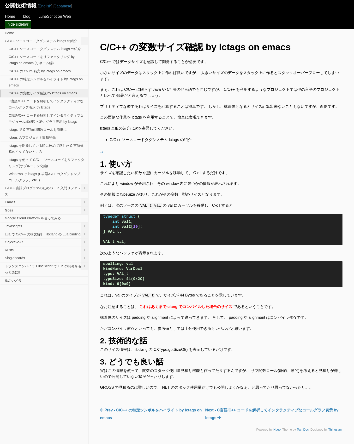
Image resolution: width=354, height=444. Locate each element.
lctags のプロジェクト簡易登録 (32, 137)
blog (26, 16)
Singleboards (46, 258)
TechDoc (303, 429)
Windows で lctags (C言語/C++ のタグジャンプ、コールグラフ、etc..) (46, 177)
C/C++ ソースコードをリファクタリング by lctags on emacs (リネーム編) (42, 60)
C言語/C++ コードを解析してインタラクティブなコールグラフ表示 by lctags (46, 104)
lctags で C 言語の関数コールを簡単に (38, 129)
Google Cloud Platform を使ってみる (33, 218)
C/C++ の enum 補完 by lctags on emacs (40, 71)
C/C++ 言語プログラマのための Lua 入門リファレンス (46, 190)
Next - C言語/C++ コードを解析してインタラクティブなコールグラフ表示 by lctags (271, 414)
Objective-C (46, 242)
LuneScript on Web (54, 16)
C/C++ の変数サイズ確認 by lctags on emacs (43, 93)
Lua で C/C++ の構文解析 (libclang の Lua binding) (46, 234)
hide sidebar (17, 24)
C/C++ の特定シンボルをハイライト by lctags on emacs (46, 82)
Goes (46, 210)
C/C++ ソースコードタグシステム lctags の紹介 (46, 41)
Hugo (277, 429)
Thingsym (335, 429)
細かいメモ (13, 280)
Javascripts (46, 226)
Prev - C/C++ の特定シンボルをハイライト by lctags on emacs (151, 414)
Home (10, 16)
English (45, 6)
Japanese (62, 6)
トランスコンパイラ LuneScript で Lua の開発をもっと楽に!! (46, 268)
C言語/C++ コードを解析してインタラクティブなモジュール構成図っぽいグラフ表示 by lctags (46, 119)
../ (101, 152)
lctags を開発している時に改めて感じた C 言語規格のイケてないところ (46, 149)
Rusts (46, 250)
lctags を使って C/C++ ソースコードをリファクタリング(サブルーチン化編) (46, 163)
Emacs (46, 202)
